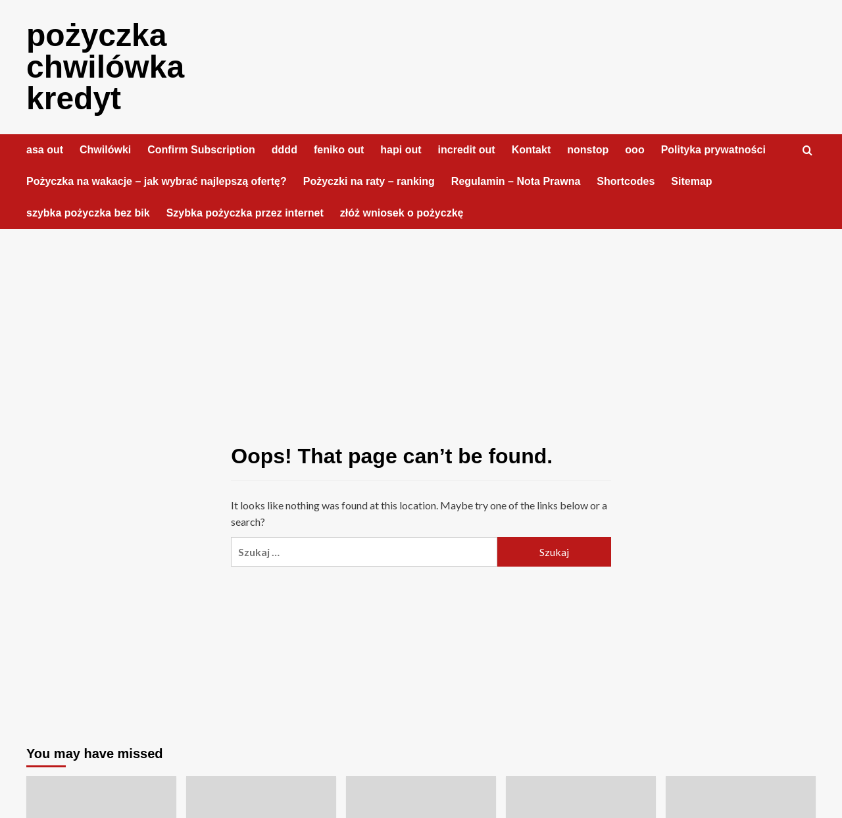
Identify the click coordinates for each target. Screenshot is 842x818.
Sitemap (691, 181)
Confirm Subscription (201, 149)
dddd (284, 149)
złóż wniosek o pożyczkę (402, 212)
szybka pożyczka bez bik (88, 212)
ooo (634, 149)
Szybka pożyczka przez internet (245, 212)
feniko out (339, 149)
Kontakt (531, 149)
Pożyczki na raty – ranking (369, 181)
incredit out (466, 149)
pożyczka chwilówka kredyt (105, 67)
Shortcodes (626, 181)
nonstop (587, 149)
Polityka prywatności (713, 149)
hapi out (400, 149)
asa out (44, 149)
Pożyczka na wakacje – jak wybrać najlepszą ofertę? (156, 181)
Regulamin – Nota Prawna (516, 181)
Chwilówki (105, 149)
